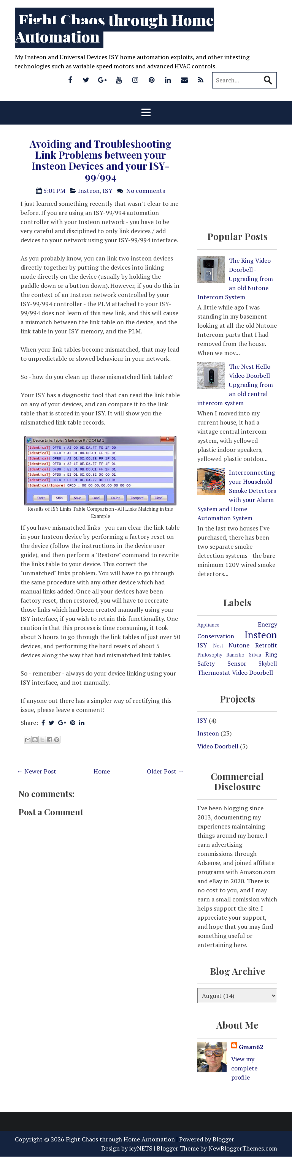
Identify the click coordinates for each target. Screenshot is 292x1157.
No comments (145, 190)
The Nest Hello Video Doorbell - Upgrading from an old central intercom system (235, 384)
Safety (206, 663)
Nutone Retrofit (253, 645)
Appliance (208, 625)
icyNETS (140, 1148)
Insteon (89, 190)
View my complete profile (244, 1068)
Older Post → (165, 771)
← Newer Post (36, 771)
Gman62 (251, 1047)
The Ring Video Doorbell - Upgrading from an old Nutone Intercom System (235, 278)
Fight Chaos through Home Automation (114, 27)
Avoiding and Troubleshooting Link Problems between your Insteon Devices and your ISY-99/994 (100, 160)
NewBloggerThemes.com (242, 1148)
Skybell (268, 663)
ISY (108, 190)
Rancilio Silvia (243, 655)
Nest (218, 645)
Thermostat (213, 672)
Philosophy (209, 655)
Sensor (236, 663)
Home (102, 771)
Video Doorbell (252, 672)
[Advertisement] (100, 1041)
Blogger (223, 1139)
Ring (271, 654)
